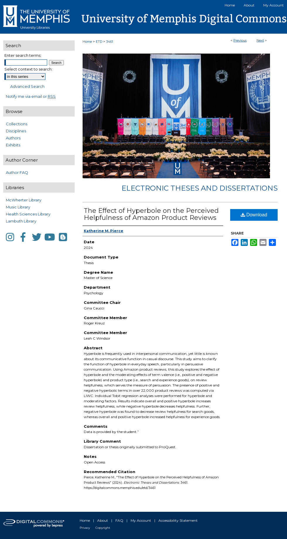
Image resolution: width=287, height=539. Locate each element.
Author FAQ (17, 172)
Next (260, 40)
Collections (16, 124)
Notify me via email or (31, 96)
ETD (99, 42)
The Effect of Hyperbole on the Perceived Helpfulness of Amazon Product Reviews (151, 214)
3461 (109, 42)
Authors (13, 138)
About (102, 520)
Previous (240, 40)
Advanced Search (27, 86)
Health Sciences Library (28, 214)
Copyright (102, 528)
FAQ (119, 520)
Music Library (18, 207)
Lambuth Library (21, 221)
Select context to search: (28, 69)
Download (254, 214)
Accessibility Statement (178, 520)
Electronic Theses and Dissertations (200, 188)
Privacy (85, 528)
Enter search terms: (22, 55)
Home (87, 42)
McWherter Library (23, 200)
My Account (141, 520)
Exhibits (13, 145)
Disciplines (16, 131)
